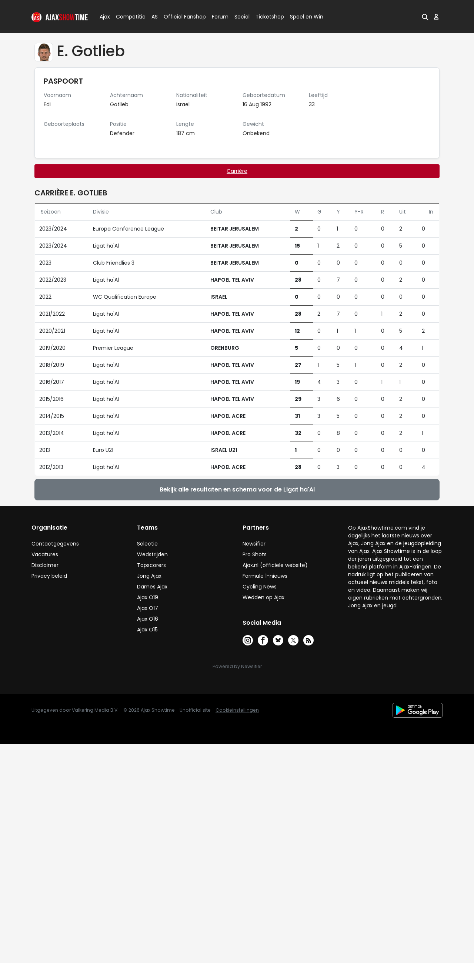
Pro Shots (255, 554)
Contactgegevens (55, 543)
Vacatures (44, 554)
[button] (425, 17)
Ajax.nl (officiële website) (275, 565)
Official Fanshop (180, 16)
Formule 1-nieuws (265, 576)
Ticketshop (270, 16)
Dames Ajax (152, 586)
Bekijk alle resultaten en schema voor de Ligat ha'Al (237, 489)
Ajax (104, 16)
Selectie (147, 543)
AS (154, 16)
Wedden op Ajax (263, 597)
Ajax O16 (147, 619)
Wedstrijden (152, 554)
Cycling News (260, 586)
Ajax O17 (147, 608)
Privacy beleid (49, 576)
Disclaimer (45, 565)
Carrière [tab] (237, 171)
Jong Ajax (149, 576)
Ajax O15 (147, 629)
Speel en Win (306, 16)
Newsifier (254, 543)
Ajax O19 (147, 597)
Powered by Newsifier (237, 666)
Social (240, 16)
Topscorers (151, 565)
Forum (220, 16)
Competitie (128, 16)
